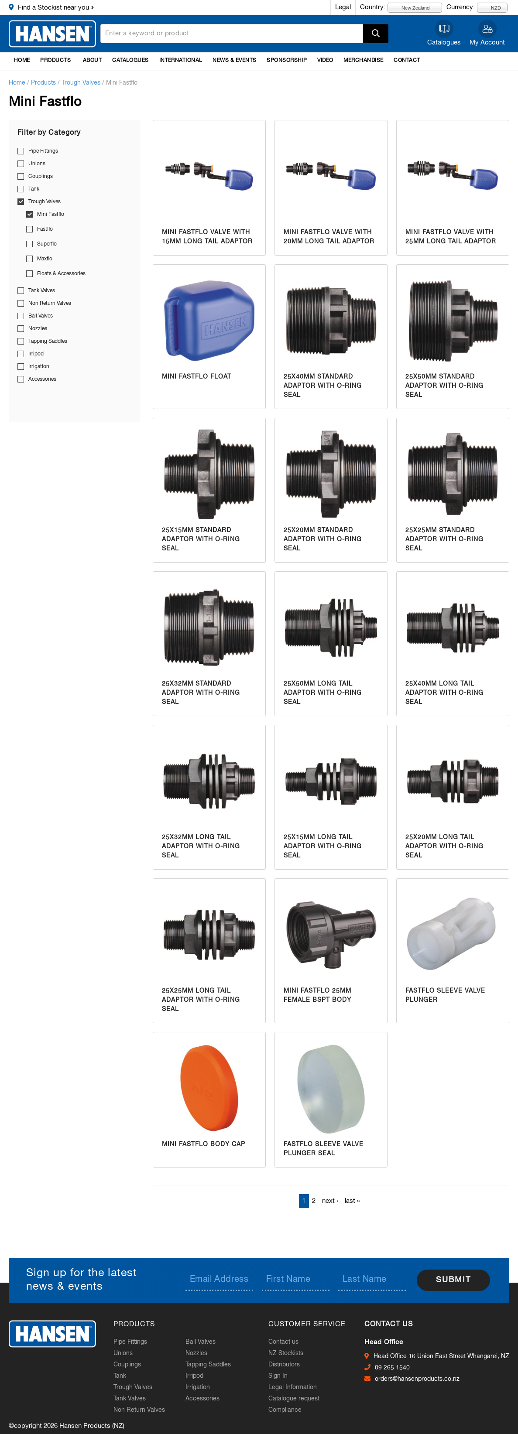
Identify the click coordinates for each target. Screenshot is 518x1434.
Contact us (283, 1342)
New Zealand (410, 7)
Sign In (278, 1376)
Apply (375, 33)
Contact (407, 60)
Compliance (285, 1410)
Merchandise (363, 60)
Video (325, 60)
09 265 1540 (392, 1368)
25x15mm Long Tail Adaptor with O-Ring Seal (323, 846)
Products (55, 60)
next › (330, 1201)
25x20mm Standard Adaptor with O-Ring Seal (323, 539)
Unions (36, 164)
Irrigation (38, 366)
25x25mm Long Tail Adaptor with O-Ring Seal (201, 1000)
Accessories (42, 379)
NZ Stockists (285, 1353)
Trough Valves (81, 83)
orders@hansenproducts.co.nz (417, 1379)
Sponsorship (287, 60)
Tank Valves (41, 291)
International (180, 60)
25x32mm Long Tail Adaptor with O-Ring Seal (201, 846)
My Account (487, 42)
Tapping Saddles (47, 341)
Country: (372, 7)
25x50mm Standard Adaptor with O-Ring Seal (444, 386)
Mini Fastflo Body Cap (203, 1144)
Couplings (40, 176)
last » (352, 1201)
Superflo (47, 244)
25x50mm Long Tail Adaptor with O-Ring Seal (323, 693)
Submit (453, 1280)
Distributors (284, 1365)
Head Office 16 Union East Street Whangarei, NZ (441, 1356)
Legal (343, 7)
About (92, 60)
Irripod (36, 354)
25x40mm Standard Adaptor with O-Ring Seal (323, 386)
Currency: (460, 7)
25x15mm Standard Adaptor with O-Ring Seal (201, 539)
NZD (491, 7)
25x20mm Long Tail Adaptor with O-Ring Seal (444, 846)
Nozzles (37, 328)
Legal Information (292, 1387)
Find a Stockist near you (53, 7)
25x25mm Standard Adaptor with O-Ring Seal (444, 539)
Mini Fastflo (50, 214)
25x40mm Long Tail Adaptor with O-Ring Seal (444, 693)
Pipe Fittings (43, 151)
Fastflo (45, 229)
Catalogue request (293, 1399)
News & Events (234, 60)
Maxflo (44, 259)
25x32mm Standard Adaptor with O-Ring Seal (201, 693)
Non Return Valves (49, 303)
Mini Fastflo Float (196, 377)
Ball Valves (40, 316)
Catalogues (444, 42)
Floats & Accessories (61, 274)
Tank (33, 189)
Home (22, 60)
